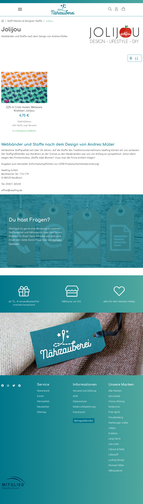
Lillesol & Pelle (116, 449)
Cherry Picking (116, 401)
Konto (40, 395)
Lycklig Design (116, 459)
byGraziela (114, 395)
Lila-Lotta (113, 443)
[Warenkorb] (123, 9)
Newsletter (43, 406)
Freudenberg (115, 417)
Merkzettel (43, 401)
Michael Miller (116, 465)
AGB (75, 395)
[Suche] (109, 9)
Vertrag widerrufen (83, 420)
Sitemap (41, 411)
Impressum (79, 411)
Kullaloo (112, 433)
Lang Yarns (114, 438)
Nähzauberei (115, 470)
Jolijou (112, 427)
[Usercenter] (116, 9)
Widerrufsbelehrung (84, 406)
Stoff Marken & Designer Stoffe (24, 20)
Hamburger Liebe (118, 422)
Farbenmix (114, 406)
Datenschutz (80, 401)
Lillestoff (113, 454)
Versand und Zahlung (84, 390)
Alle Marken (115, 390)
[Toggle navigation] (20, 9)
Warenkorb (43, 390)
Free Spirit (114, 411)
